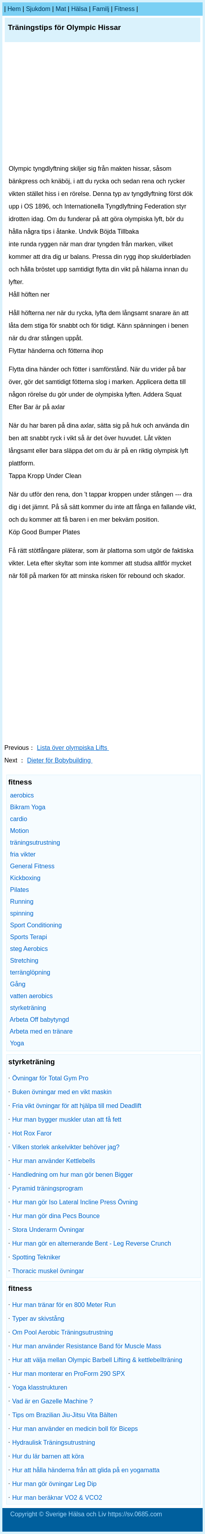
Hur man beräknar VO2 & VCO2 (57, 1497)
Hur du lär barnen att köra (48, 1456)
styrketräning (28, 1007)
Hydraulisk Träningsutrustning (53, 1442)
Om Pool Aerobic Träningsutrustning (62, 1332)
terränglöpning (30, 972)
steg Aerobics (29, 948)
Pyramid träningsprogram (47, 1188)
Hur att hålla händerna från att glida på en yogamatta (85, 1470)
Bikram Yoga (27, 807)
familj (100, 9)
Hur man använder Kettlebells (53, 1160)
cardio (18, 819)
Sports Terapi (28, 937)
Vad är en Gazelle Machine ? (52, 1401)
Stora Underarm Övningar (48, 1229)
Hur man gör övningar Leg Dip (54, 1483)
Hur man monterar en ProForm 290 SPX (68, 1373)
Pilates (19, 889)
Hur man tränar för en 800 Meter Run (64, 1304)
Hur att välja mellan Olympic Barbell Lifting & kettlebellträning (97, 1360)
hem (14, 9)
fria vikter (22, 854)
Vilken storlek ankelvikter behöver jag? (66, 1147)
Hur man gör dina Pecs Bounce (56, 1216)
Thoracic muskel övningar (48, 1271)
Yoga (17, 1043)
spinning (21, 913)
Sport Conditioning (36, 925)
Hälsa (79, 9)
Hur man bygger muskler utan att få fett (66, 1119)
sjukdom (38, 9)
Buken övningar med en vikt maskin (62, 1092)
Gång (17, 984)
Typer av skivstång (38, 1318)
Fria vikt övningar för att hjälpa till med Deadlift (76, 1105)
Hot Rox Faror (32, 1133)
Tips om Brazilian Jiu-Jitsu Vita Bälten (64, 1415)
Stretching (24, 960)
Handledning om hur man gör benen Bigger (72, 1174)
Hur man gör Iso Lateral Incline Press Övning (75, 1202)
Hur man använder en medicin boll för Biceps (75, 1428)
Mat (60, 9)
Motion (19, 830)
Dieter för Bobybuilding (59, 760)
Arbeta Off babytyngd (39, 1019)
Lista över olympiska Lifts (73, 747)
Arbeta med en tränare (41, 1031)
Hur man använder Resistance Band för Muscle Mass (86, 1346)
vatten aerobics (31, 996)
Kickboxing (25, 878)
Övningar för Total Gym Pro (50, 1078)
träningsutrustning (35, 842)
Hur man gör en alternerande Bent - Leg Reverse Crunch (91, 1243)
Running (21, 901)
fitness (125, 9)
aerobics (21, 795)
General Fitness (32, 866)
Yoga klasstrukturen (39, 1387)
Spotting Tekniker (36, 1257)
